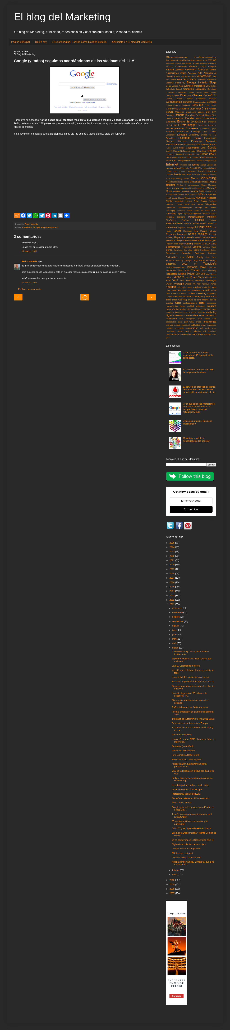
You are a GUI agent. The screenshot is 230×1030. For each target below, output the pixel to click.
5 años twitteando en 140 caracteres (190, 707)
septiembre (178, 621)
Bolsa (168, 86)
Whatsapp (179, 283)
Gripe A (169, 151)
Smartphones (172, 253)
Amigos (203, 66)
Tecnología (209, 263)
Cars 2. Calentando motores (186, 665)
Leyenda (181, 171)
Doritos (198, 119)
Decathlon (170, 115)
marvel (189, 315)
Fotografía (211, 141)
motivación (171, 318)
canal (213, 290)
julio (174, 630)
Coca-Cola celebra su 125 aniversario (190, 798)
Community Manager (206, 99)
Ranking (177, 231)
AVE (214, 60)
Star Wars (211, 257)
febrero (176, 870)
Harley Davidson (198, 151)
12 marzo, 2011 (29, 282)
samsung (170, 331)
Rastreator (187, 231)
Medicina (206, 182)
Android (170, 69)
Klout (182, 168)
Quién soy (41, 41)
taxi (204, 331)
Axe (214, 76)
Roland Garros (172, 244)
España (170, 131)
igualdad (190, 306)
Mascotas (170, 182)
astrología (197, 287)
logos (193, 312)
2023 (172, 551)
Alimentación (181, 66)
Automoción (204, 76)
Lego (175, 171)
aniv (178, 287)
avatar (204, 287)
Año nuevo (171, 79)
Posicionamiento (174, 223)
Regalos (169, 237)
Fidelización (210, 138)
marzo (175, 647)
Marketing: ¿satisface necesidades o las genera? (196, 439)
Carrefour (170, 92)
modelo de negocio (207, 315)
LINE (197, 168)
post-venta (189, 322)
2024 (172, 547)
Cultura (169, 112)
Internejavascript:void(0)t (206, 161)
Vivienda (189, 280)
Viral (175, 280)
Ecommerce (209, 118)
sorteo (188, 331)
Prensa (187, 223)
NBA (210, 194)
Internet (172, 164)
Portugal (212, 220)
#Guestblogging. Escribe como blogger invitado (79, 41)
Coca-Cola (209, 95)
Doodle (189, 118)
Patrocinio (171, 213)
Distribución (178, 118)
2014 (172, 591)
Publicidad (203, 227)
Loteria (177, 174)
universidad (186, 334)
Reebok (212, 234)
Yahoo (213, 284)
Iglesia (175, 157)
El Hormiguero (210, 122)
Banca (193, 79)
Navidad (201, 197)
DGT (208, 112)
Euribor (213, 131)
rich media (205, 328)
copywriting (211, 293)
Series (169, 250)
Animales (179, 70)
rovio (214, 328)
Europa (204, 135)
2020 (210, 60)
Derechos (190, 115)
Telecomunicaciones (175, 267)
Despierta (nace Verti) (182, 746)
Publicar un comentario (29, 289)
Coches (169, 99)
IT (215, 154)
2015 (172, 586)
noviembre (177, 612)
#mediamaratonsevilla (176, 60)
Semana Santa (209, 247)
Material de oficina (181, 182)
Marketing (208, 178)
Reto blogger (210, 240)
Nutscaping (170, 204)
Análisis (212, 70)
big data (212, 287)
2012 (172, 600)
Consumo (197, 105)
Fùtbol (168, 148)
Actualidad (186, 63)
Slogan (213, 250)
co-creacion (182, 293)
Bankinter (202, 79)
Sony (182, 257)
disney (197, 296)
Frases (191, 145)
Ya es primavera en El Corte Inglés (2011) (192, 840)
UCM (198, 274)
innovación (181, 309)
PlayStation (171, 220)
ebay (203, 297)
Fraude (197, 145)
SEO (207, 243)
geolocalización (190, 303)
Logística (169, 174)
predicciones (210, 321)
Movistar (186, 191)
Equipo (213, 129)
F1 (210, 135)
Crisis (205, 108)
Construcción (172, 105)
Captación (201, 89)
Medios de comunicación (188, 185)
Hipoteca (170, 154)
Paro (213, 210)
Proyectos (181, 228)
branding (196, 290)
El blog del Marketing (62, 17)
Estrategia (195, 131)
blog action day (173, 290)
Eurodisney (194, 135)
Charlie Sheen (202, 92)
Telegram (212, 267)
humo (182, 306)
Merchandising (182, 188)
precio (198, 322)
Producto (212, 223)
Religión (198, 237)
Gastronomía (192, 147)
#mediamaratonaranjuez (205, 57)
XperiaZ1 (205, 284)
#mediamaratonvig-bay (197, 60)
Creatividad (195, 108)
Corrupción (184, 109)
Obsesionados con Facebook (186, 857)
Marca (194, 178)
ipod (204, 309)
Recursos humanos (176, 234)
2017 (172, 578)
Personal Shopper (209, 214)
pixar (180, 322)
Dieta (214, 115)
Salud (213, 243)
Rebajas (212, 231)
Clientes (197, 95)
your (167, 338)
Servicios (178, 250)
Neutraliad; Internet (183, 201)
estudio (213, 300)
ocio (214, 318)
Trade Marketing (209, 271)
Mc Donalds (195, 181)
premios (169, 325)
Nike (196, 201)
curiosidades (171, 296)
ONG (193, 204)
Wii (194, 284)
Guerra (176, 151)
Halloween (185, 151)
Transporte (171, 274)
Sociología (200, 253)
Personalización (196, 216)
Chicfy (168, 96)
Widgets (188, 284)
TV (195, 263)
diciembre (177, 608)
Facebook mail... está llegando (187, 759)
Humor (204, 153)
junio (175, 634)
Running (188, 243)
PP (206, 207)
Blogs (212, 82)
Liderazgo (191, 171)
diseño (190, 296)
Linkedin (201, 171)
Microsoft (211, 188)
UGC (203, 274)
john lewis (211, 309)
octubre (176, 617)
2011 (172, 604)
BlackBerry (180, 83)
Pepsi (179, 213)
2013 (172, 595)
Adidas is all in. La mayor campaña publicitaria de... (189, 765)
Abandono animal (173, 63)
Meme (203, 185)
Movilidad (177, 191)
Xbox (199, 284)
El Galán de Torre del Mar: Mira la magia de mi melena (198, 371)
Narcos (181, 198)
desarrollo (182, 297)
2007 (172, 893)
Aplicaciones (172, 73)
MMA (194, 174)
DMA (214, 112)
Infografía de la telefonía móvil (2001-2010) (193, 719)
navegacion (190, 319)
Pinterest (211, 216)
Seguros (196, 246)
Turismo (182, 274)
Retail (201, 240)
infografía (170, 309)
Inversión (183, 165)
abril (174, 643)
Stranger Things (191, 261)
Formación (196, 141)
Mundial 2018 (210, 191)
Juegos (176, 168)
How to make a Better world (185, 755)
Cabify (213, 86)
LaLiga (168, 171)
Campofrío (188, 89)
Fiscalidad (182, 141)
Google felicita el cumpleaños (186, 848)
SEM (202, 244)
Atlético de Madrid (182, 76)
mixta (195, 315)
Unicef (213, 274)
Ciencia (175, 95)
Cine (183, 95)
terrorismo (212, 331)
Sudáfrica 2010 (176, 263)
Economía (171, 121)
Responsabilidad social (187, 240)
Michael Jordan (200, 188)
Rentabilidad (171, 240)
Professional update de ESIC (186, 793)
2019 (172, 569)
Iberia (168, 157)
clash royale (171, 293)
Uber (208, 274)
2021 (172, 560)
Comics (189, 99)
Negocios (211, 198)
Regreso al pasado (49, 227)
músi (181, 319)
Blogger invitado (197, 82)
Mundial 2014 (197, 191)
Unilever (169, 277)
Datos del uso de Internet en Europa (190, 723)
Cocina (179, 99)
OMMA (179, 204)
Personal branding (175, 217)
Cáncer (201, 112)
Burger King (177, 86)
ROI (214, 227)
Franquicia (183, 144)
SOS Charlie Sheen (181, 802)
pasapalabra (171, 322)
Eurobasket (170, 135)
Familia (197, 138)
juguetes (170, 312)
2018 (172, 573)
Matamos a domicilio (182, 734)
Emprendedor (177, 128)
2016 (172, 582)
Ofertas (200, 204)
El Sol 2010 (171, 125)
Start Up (179, 261)
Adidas (196, 63)
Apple (183, 73)
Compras (187, 102)
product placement (182, 325)
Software (212, 253)
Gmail (203, 148)
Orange (198, 207)
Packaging (171, 210)
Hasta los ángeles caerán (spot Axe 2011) (192, 681)
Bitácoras (169, 83)
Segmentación (173, 246)
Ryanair (197, 244)
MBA (189, 174)
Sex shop (188, 250)
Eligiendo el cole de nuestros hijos (189, 844)
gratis (201, 303)
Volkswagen (210, 280)
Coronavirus (172, 108)
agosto (176, 625)
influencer (200, 306)
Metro (191, 188)
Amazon (193, 66)
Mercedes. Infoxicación (183, 750)
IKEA (211, 154)
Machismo (212, 174)
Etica (205, 132)
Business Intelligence (194, 85)
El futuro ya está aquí (182, 853)
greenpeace (211, 303)
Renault (206, 237)
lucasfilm (201, 312)
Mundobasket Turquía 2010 (177, 195)
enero (175, 874)
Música (202, 194)
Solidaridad (171, 257)
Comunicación (199, 102)
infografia (211, 306)
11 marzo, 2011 (29, 251)
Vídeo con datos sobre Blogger (187, 789)
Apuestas (192, 73)
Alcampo (169, 66)
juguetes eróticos (182, 312)
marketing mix (179, 315)
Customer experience (185, 112)
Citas (189, 96)
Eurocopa (182, 134)
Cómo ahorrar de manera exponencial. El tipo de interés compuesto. (198, 355)
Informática (211, 157)
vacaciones (197, 334)
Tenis (180, 270)
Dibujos (207, 115)
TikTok (186, 271)
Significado (204, 250)
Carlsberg (211, 89)
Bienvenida (211, 79)
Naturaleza (190, 198)
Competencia (174, 101)
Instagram (171, 160)
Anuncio (203, 69)
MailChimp (170, 179)
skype (180, 331)
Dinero (168, 119)
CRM (208, 86)
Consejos (211, 102)
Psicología (190, 228)
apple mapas (186, 287)
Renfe (213, 237)
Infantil (202, 157)
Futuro (213, 144)
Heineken (211, 151)
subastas (197, 331)
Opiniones (170, 207)
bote (189, 290)
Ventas (185, 277)
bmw (184, 290)
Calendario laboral (174, 89)
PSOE (213, 207)
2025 (172, 542)
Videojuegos (210, 277)
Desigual (200, 115)
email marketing (179, 300)
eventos (169, 303)
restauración (192, 328)
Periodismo (196, 214)
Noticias (212, 201)
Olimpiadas (210, 204)
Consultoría (185, 105)
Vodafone (199, 280)
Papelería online (184, 211)
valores (207, 334)
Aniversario (27, 227)
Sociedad (186, 253)
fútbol (178, 303)
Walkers (169, 284)
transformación (172, 334)
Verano (193, 277)
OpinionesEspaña (185, 208)
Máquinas (193, 195)
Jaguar (203, 165)
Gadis (182, 148)
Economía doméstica (190, 121)
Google (36, 227)
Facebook (184, 137)
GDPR (175, 148)
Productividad (199, 223)
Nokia (203, 201)
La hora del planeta (208, 168)
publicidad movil (198, 325)
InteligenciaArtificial (186, 160)
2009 (172, 884)
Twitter (191, 273)
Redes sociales (198, 233)
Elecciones (202, 125)
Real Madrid (200, 231)
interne (199, 309)
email (168, 300)
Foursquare (171, 144)
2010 (172, 880)
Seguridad (186, 247)
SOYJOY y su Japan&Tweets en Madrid (191, 828)
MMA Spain (202, 174)
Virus (182, 281)
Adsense (203, 63)
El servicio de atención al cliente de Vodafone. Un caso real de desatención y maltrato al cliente (199, 389)
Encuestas (204, 128)
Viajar (201, 277)
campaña (205, 290)
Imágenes (182, 157)
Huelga (195, 154)
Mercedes (170, 188)
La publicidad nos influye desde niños (190, 785)
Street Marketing (207, 260)
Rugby (181, 244)
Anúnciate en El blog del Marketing (132, 41)
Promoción (171, 227)
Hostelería (187, 154)
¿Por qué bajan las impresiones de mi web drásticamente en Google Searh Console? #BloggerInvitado (199, 407)
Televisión (171, 270)
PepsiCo (187, 214)
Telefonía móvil (196, 267)
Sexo (196, 250)
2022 (172, 556)
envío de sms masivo (198, 300)
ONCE (186, 204)
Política (199, 219)
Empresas (192, 128)
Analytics (212, 66)
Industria (194, 157)
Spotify (199, 257)
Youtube (171, 286)
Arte (200, 73)
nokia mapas (204, 319)
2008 (172, 889)
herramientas (172, 306)
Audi (194, 76)
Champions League (185, 92)
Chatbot (213, 92)
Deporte (179, 114)
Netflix (169, 201)
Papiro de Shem (201, 211)
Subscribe (191, 509)
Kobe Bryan (190, 168)
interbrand (191, 309)
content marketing (197, 293)
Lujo (184, 174)
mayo (175, 639)
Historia (178, 154)
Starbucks (170, 260)
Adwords (212, 63)
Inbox (189, 157)
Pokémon (185, 220)
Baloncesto (182, 79)
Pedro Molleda (29, 261)
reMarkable (211, 325)
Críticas (212, 109)
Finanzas (170, 141)
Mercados (212, 185)
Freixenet (205, 144)
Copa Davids (210, 105)
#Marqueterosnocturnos (176, 57)
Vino (168, 280)
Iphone (195, 164)
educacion (211, 296)
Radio (168, 231)
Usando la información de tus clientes (190, 677)
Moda (169, 191)
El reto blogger (187, 125)
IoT (189, 165)
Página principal (20, 41)
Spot (190, 257)
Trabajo (195, 270)
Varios (177, 276)
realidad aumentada (174, 328)
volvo (214, 335)
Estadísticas (182, 131)
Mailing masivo (182, 179)
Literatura (211, 171)
